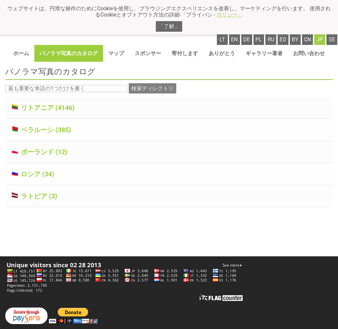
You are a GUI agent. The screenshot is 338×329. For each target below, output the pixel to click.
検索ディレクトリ (152, 88)
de (246, 39)
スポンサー (148, 53)
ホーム (21, 53)
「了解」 (169, 26)
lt (222, 39)
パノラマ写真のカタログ (69, 53)
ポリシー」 (230, 15)
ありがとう (222, 53)
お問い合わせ (309, 53)
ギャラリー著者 (264, 53)
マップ (116, 53)
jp (320, 39)
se (332, 39)
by (295, 39)
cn (307, 39)
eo (283, 39)
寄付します (185, 53)
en (234, 39)
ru (271, 39)
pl (258, 39)
